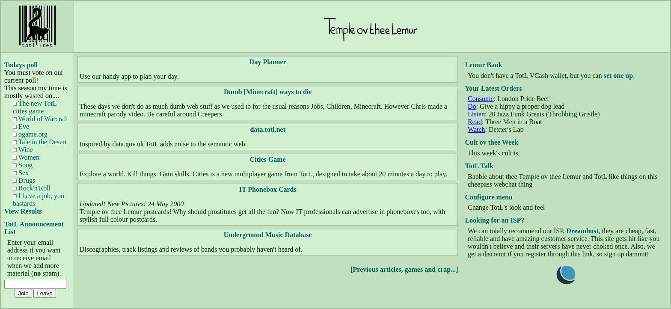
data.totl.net (267, 129)
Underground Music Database (268, 234)
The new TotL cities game (34, 107)
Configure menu (488, 197)
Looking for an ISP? (494, 220)
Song (23, 165)
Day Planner (267, 61)
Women (26, 157)
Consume (480, 98)
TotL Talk (479, 165)
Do (472, 106)
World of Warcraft (40, 118)
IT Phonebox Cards (268, 189)
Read (475, 121)
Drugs (24, 180)
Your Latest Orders (493, 88)
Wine (23, 149)
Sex (21, 172)
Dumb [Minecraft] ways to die (268, 91)
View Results (23, 211)
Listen (476, 114)
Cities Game (268, 159)
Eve (21, 126)
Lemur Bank (483, 64)
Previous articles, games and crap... (404, 269)
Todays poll (21, 64)
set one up (618, 75)
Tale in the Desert (40, 142)
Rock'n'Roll (31, 188)
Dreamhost (582, 231)
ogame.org (30, 134)
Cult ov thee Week (491, 142)
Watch (476, 129)
